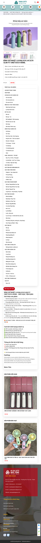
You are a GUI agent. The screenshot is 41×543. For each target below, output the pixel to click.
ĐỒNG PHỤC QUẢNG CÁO (10, 128)
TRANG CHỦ (4, 9)
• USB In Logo (8, 179)
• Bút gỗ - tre (8, 116)
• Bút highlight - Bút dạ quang (12, 119)
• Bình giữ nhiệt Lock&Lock (11, 247)
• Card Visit (8, 254)
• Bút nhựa (7, 124)
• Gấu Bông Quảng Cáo (10, 259)
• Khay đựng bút (9, 237)
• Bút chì (7, 114)
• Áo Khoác (7, 131)
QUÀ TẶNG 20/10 (8, 165)
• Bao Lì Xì (7, 283)
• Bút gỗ (7, 227)
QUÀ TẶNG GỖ (8, 225)
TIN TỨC (30, 9)
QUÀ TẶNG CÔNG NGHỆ (10, 169)
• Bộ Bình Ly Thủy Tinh (10, 201)
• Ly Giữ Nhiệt (8, 210)
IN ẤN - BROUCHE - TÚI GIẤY (11, 155)
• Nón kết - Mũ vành (9, 141)
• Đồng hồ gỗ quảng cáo (10, 232)
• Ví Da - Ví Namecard (10, 276)
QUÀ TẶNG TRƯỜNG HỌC (10, 278)
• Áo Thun (7, 133)
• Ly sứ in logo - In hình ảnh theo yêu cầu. (14, 215)
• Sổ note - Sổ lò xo (9, 273)
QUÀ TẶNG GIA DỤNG (9, 194)
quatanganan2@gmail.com (15, 489)
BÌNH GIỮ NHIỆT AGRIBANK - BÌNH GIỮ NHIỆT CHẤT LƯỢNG (18, 410)
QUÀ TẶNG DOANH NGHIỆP (11, 182)
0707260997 (6, 524)
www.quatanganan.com (15, 492)
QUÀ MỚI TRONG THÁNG (10, 90)
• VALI (6, 153)
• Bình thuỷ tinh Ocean (10, 107)
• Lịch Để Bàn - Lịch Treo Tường (12, 160)
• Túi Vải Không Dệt (9, 148)
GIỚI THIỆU (13, 9)
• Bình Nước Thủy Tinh (10, 198)
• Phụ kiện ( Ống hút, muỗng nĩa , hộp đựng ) (15, 220)
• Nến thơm (7, 218)
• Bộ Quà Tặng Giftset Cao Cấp (12, 186)
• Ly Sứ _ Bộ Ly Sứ (9, 213)
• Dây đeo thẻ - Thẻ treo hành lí (12, 138)
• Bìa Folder (8, 251)
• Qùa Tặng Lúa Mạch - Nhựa (11, 223)
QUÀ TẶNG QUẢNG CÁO (10, 249)
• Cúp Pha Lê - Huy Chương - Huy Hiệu (13, 191)
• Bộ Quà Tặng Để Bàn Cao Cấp (12, 184)
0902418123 (6, 519)
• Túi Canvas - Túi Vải (10, 143)
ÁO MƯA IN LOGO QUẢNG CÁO (11, 95)
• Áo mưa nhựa (8, 97)
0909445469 (6, 530)
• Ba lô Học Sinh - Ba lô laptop (12, 136)
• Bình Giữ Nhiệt (8, 196)
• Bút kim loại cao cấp (10, 121)
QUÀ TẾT (7, 280)
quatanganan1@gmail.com (15, 486)
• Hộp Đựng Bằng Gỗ (9, 235)
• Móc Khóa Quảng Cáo (10, 264)
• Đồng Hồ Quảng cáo (10, 256)
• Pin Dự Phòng (8, 174)
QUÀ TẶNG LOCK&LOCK (10, 244)
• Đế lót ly (7, 230)
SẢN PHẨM (21, 9)
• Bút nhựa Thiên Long (10, 126)
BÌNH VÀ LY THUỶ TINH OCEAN (11, 104)
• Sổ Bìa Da (7, 271)
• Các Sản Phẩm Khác (10, 206)
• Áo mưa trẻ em (9, 102)
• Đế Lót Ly (7, 208)
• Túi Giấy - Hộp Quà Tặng (11, 162)
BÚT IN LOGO (8, 112)
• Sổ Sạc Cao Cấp (9, 177)
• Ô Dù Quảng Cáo (9, 268)
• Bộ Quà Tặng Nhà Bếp (10, 203)
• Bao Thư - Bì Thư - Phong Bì (11, 157)
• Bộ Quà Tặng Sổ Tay (10, 189)
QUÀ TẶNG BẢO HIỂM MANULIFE (12, 167)
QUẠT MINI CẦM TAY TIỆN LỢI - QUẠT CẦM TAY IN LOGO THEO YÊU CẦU (20, 458)
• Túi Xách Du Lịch (9, 150)
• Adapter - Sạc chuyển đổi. (11, 172)
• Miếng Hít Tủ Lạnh (9, 261)
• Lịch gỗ (7, 239)
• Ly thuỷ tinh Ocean (9, 109)
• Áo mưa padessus (9, 100)
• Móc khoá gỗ (8, 242)
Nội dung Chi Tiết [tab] (9, 288)
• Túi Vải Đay (8, 145)
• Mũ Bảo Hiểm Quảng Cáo (11, 266)
